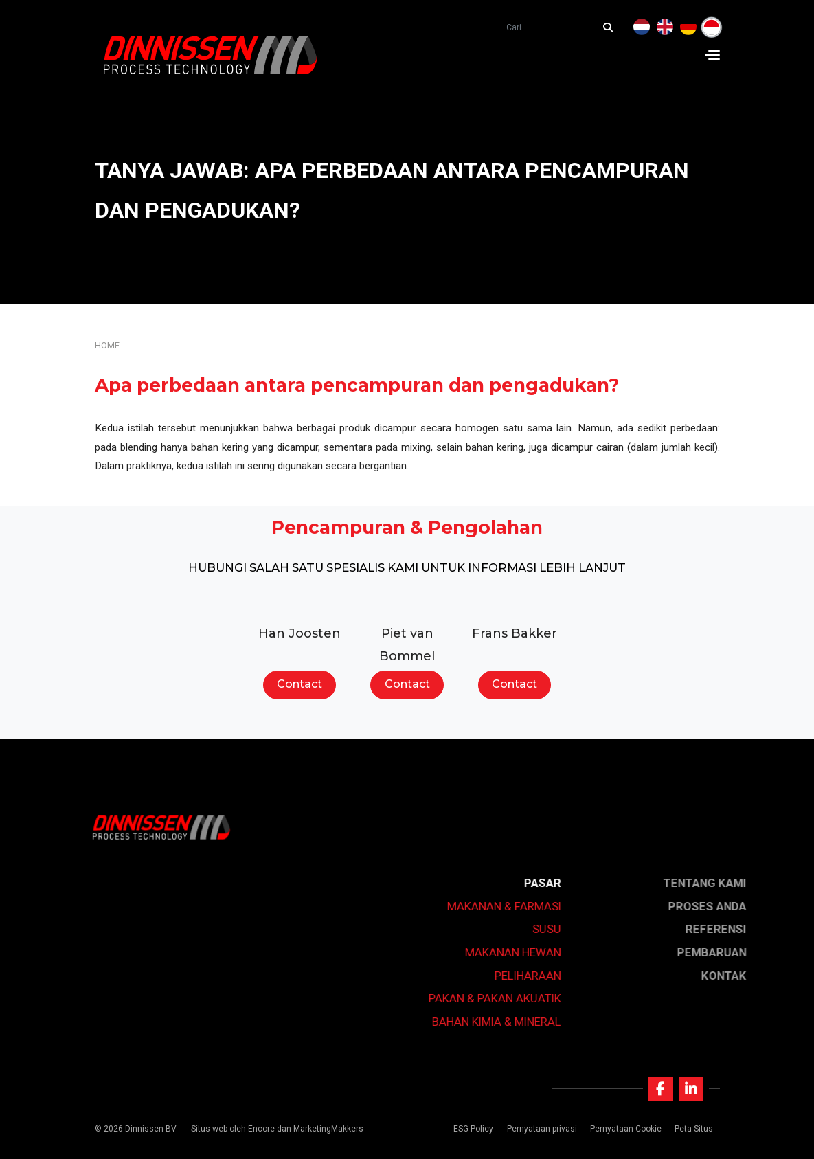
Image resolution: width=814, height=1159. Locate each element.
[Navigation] (712, 55)
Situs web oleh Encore (233, 1129)
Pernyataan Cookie (626, 1129)
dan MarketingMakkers (320, 1129)
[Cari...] (611, 27)
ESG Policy (473, 1129)
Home (107, 345)
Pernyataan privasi (542, 1129)
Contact (299, 683)
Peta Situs (694, 1129)
